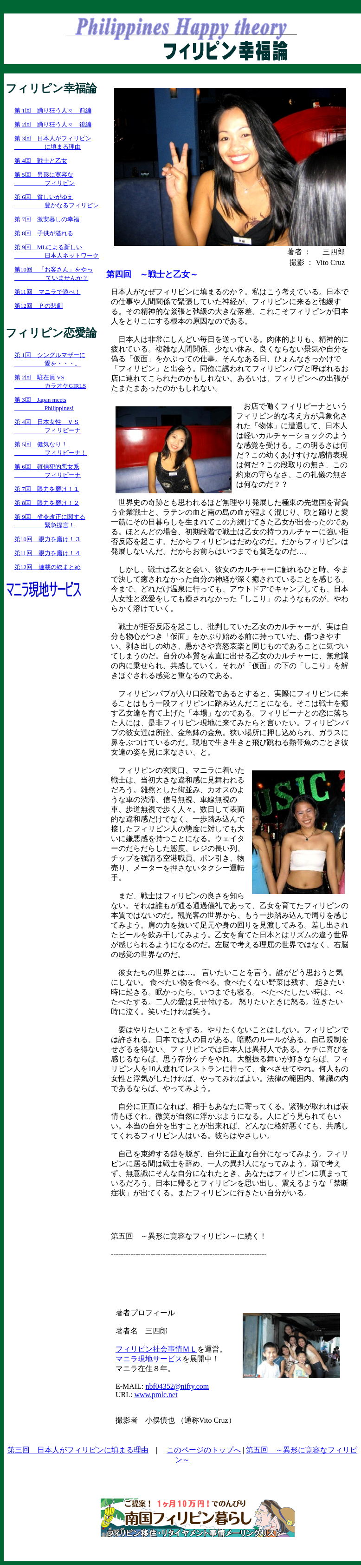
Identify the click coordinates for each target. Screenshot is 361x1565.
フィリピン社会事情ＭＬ (156, 1349)
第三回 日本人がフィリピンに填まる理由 (77, 1450)
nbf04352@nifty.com (177, 1386)
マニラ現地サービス (149, 1359)
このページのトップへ (204, 1450)
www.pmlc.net (155, 1395)
